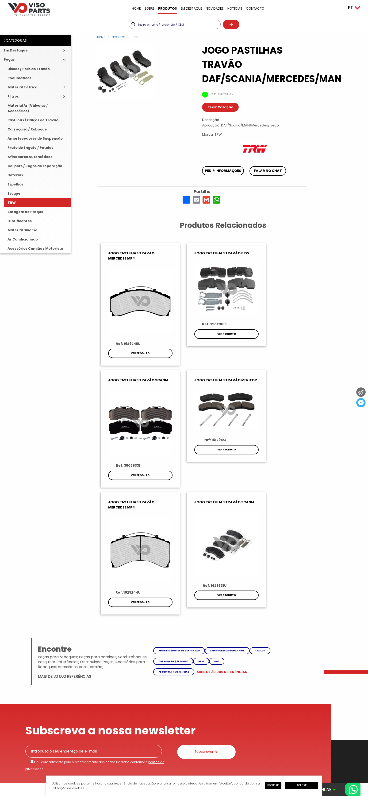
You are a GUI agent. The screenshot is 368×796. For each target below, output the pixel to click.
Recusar (273, 785)
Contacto (255, 8)
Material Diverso (22, 230)
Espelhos (15, 184)
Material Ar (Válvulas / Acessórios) (28, 108)
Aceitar (302, 785)
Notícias (234, 8)
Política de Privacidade (53, 751)
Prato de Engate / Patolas (30, 147)
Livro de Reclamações (136, 751)
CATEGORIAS (15, 40)
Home (136, 8)
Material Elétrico (22, 87)
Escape (14, 193)
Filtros (13, 96)
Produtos (167, 8)
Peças (9, 59)
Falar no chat (268, 170)
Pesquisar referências (173, 545)
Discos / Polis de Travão (29, 69)
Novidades (215, 8)
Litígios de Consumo (95, 751)
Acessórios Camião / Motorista (35, 248)
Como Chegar (276, 724)
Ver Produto (139, 351)
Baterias (15, 175)
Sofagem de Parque (25, 211)
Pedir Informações (223, 170)
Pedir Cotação (220, 107)
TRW (12, 202)
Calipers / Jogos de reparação (35, 166)
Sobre (149, 8)
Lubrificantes (20, 221)
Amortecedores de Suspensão (35, 138)
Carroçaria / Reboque (27, 129)
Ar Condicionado (23, 239)
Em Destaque (191, 8)
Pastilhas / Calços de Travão (33, 120)
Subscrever (200, 625)
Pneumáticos (19, 78)
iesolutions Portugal (98, 768)
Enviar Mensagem (203, 724)
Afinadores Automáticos (30, 156)
